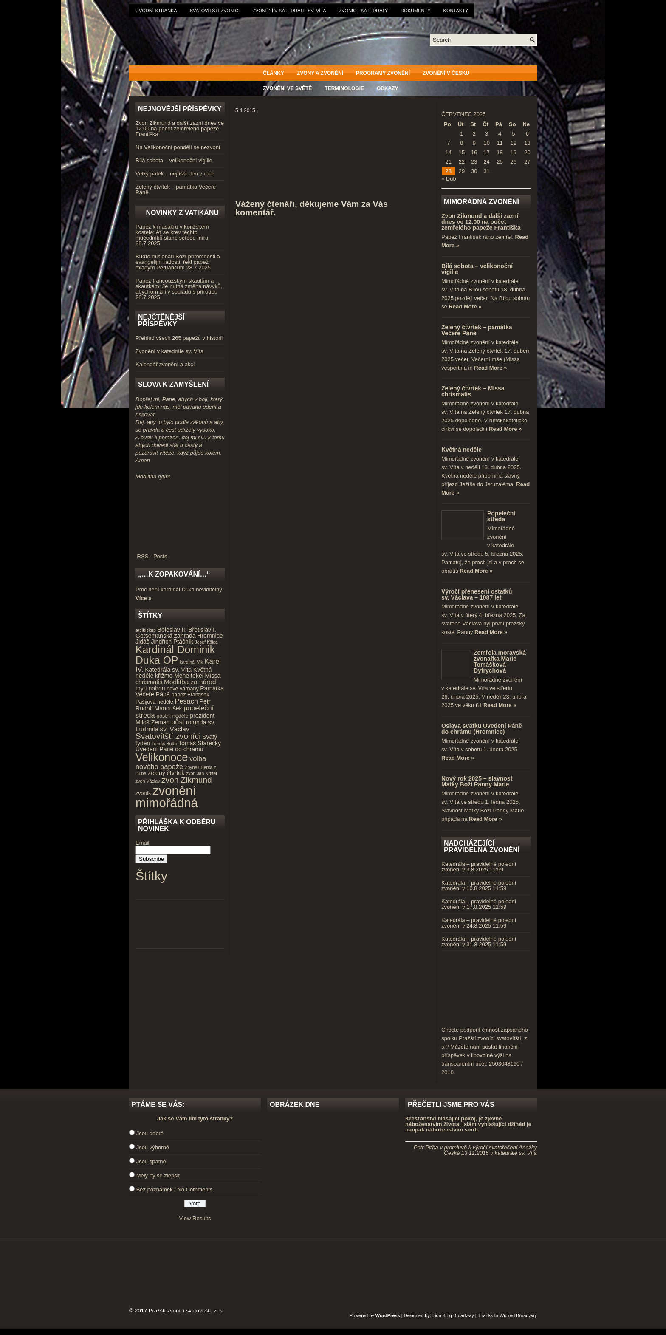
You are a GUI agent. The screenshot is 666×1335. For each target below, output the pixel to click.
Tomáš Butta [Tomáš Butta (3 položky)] (164, 743)
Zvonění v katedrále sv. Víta (289, 10)
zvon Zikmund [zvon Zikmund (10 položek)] (186, 779)
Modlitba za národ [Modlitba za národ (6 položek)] (190, 681)
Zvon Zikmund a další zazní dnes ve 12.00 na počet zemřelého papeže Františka (179, 128)
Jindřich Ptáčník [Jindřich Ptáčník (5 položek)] (172, 641)
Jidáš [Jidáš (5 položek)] (142, 641)
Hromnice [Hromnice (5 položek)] (210, 635)
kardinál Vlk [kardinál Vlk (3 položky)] (191, 662)
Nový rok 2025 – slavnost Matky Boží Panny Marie (476, 781)
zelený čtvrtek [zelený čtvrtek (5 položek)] (166, 772)
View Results (195, 1218)
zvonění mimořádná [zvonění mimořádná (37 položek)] (166, 796)
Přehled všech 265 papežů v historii (179, 338)
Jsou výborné (152, 1147)
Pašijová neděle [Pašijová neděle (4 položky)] (154, 702)
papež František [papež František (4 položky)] (190, 695)
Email (142, 843)
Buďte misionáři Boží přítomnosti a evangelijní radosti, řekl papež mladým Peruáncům (177, 262)
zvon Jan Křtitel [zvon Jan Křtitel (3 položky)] (201, 773)
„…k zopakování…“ (174, 574)
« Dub (448, 178)
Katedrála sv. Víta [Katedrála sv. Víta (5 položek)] (168, 669)
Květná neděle (461, 449)
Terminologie (344, 88)
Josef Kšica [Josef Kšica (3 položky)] (206, 642)
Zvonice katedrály (363, 10)
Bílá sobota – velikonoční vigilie (173, 160)
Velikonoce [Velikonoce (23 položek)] (161, 757)
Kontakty (455, 10)
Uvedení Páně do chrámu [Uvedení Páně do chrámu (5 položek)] (169, 749)
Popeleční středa (501, 516)
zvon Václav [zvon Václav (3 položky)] (147, 780)
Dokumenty (415, 10)
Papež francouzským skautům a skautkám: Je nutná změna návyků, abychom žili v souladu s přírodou (178, 286)
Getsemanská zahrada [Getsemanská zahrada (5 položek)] (165, 635)
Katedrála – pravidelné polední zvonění (478, 867)
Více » (143, 598)
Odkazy (387, 88)
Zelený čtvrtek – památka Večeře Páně (175, 189)
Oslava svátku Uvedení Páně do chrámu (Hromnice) (481, 728)
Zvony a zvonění (320, 73)
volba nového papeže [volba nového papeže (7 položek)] (170, 762)
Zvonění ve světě (287, 88)
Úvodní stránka (156, 10)
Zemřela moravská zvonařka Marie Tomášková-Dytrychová (500, 661)
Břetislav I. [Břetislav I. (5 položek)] (202, 629)
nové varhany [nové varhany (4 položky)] (182, 689)
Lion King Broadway (453, 1315)
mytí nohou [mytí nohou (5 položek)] (150, 688)
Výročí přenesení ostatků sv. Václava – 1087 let (476, 594)
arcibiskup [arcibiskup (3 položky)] (145, 630)
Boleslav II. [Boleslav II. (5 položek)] (172, 629)
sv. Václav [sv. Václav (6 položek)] (174, 729)
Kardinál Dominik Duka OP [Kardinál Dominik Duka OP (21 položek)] (175, 655)
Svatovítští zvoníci (215, 10)
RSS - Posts (180, 554)
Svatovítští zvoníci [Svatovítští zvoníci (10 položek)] (167, 736)
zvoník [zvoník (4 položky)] (143, 793)
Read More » (465, 306)
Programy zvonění (383, 73)
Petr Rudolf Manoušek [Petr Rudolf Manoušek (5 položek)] (172, 705)
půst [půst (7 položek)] (177, 722)
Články (273, 73)
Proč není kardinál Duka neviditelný (178, 589)
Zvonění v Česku (446, 73)
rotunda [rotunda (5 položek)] (196, 722)
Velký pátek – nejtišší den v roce (174, 173)
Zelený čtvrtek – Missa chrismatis (473, 391)
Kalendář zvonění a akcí (165, 364)
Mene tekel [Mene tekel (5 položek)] (188, 675)
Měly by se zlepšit (158, 1175)
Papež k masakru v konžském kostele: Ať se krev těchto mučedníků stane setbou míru (172, 232)
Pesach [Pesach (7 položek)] (186, 701)
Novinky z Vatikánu (182, 212)
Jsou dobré (150, 1133)
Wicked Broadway (518, 1315)
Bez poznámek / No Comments (174, 1189)
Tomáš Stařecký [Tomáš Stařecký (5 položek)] (199, 743)
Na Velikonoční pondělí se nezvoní (177, 147)
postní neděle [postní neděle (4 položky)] (172, 716)
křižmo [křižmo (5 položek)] (163, 675)
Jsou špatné (151, 1161)
